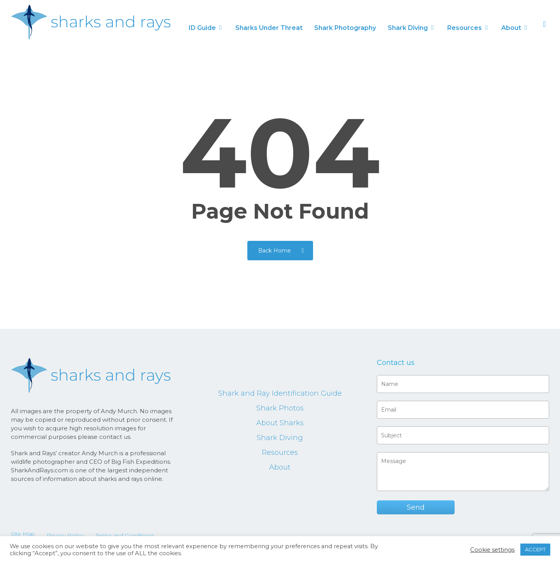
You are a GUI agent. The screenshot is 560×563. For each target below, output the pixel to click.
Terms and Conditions (124, 535)
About (279, 467)
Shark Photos (280, 408)
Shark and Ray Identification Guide (280, 393)
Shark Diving (280, 437)
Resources (280, 452)
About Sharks (280, 423)
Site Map (23, 533)
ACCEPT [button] (535, 549)
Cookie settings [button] (492, 549)
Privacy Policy (65, 535)
